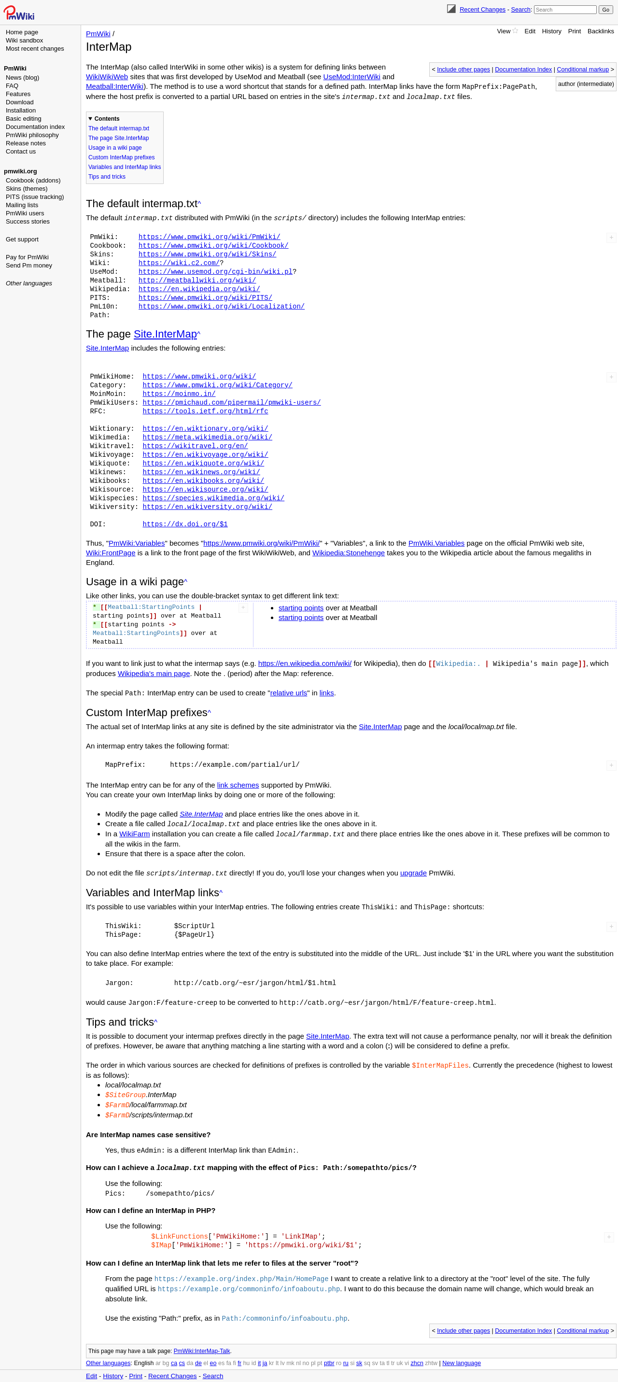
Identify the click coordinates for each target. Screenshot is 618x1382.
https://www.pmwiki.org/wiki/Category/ (217, 383)
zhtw (431, 1353)
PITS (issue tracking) (35, 196)
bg (165, 1353)
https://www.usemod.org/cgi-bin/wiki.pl (216, 270)
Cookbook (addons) (33, 180)
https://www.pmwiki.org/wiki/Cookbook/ (213, 244)
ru (346, 1353)
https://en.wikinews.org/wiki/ (201, 470)
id (254, 1353)
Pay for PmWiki (27, 257)
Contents (107, 117)
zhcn (416, 1353)
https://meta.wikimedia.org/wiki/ (207, 435)
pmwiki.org (20, 171)
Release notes (26, 143)
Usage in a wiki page (115, 146)
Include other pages (463, 69)
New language (461, 1353)
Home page (22, 32)
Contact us (21, 151)
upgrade (413, 869)
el (205, 1353)
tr (393, 1353)
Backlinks (601, 31)
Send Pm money (29, 265)
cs (182, 1353)
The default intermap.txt (118, 127)
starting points (301, 606)
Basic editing (24, 118)
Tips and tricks (107, 175)
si (352, 1353)
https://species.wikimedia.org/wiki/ (213, 496)
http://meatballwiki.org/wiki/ (197, 278)
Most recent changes (35, 48)
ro (338, 1353)
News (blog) (22, 77)
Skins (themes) (27, 188)
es (221, 1353)
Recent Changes (483, 9)
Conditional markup (583, 69)
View (503, 31)
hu (246, 1353)
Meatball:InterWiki (114, 86)
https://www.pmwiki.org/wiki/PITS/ (205, 296)
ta (381, 1353)
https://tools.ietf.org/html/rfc (205, 409)
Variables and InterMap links (124, 166)
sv (375, 1353)
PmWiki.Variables (436, 541)
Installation (21, 110)
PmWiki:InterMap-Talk (202, 1341)
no (306, 1353)
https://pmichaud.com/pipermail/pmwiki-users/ (231, 401)
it (259, 1353)
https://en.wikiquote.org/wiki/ (203, 461)
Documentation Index (523, 69)
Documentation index (35, 126)
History (552, 31)
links (327, 691)
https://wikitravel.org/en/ (195, 444)
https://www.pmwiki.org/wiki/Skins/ (207, 252)
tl (387, 1353)
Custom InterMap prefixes (121, 156)
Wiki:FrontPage (111, 551)
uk (399, 1353)
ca (174, 1353)
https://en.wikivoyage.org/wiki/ (205, 453)
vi (407, 1353)
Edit (530, 31)
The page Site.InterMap (118, 137)
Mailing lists (22, 205)
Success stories (28, 221)
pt (319, 1353)
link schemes (238, 782)
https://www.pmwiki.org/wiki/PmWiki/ (210, 235)
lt (277, 1353)
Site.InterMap (165, 332)
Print (574, 31)
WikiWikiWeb (107, 76)
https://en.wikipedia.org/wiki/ (199, 287)
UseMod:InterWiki (351, 76)
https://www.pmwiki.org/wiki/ (199, 375)
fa (228, 1353)
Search (520, 9)
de (198, 1353)
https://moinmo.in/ (178, 392)
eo (213, 1353)
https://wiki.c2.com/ (179, 261)
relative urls (289, 691)
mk (290, 1353)
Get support (22, 239)
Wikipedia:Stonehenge (348, 551)
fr (239, 1353)
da (190, 1353)
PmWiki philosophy (32, 135)
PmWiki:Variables (137, 541)
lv (283, 1353)
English (144, 1353)
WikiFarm (134, 831)
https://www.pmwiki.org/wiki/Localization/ (222, 305)
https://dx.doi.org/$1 (184, 522)
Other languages (29, 283)
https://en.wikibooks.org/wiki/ (203, 479)
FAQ (12, 85)
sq (367, 1353)
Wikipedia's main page (154, 671)
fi (234, 1353)
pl (313, 1353)
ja (265, 1353)
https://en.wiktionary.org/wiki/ (205, 427)
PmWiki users (25, 213)
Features (18, 94)
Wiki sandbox (24, 40)
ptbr (329, 1353)
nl (298, 1353)
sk (359, 1353)
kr (271, 1353)
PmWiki (15, 68)
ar (158, 1353)
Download (20, 102)
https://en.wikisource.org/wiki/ (205, 488)
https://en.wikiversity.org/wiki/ (207, 505)
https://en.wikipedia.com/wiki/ (304, 662)
